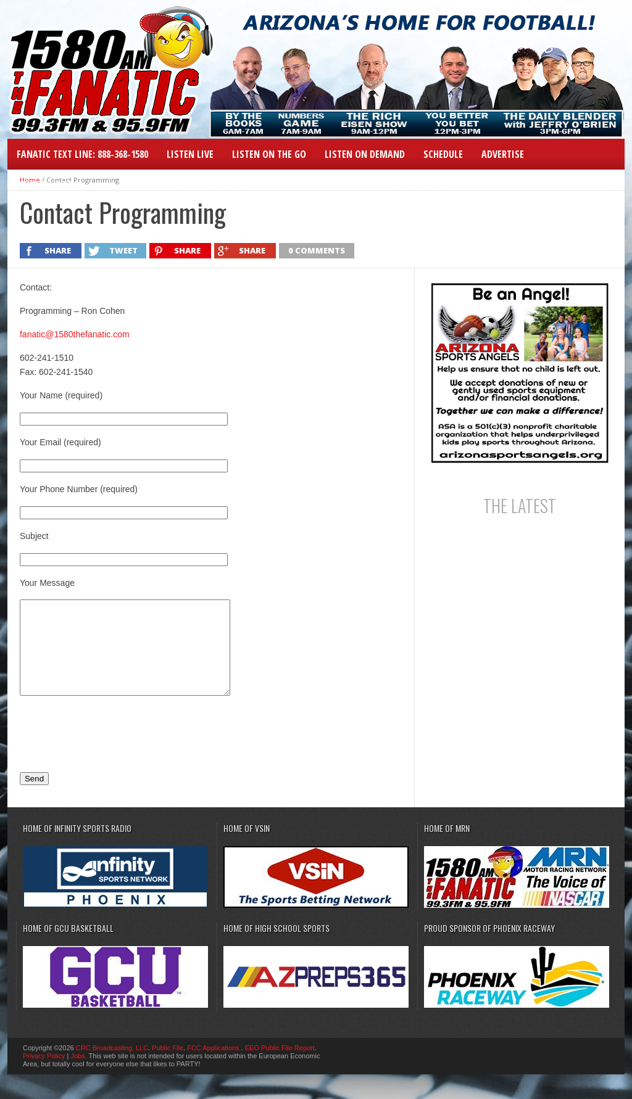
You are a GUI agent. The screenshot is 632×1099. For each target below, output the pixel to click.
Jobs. (78, 1074)
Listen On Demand (365, 154)
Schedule (443, 154)
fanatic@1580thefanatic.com (75, 334)
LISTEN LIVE (190, 154)
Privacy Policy (44, 1074)
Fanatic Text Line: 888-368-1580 (82, 154)
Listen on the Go (269, 154)
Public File (167, 1066)
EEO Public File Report (280, 1066)
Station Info (45, 185)
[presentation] (113, 752)
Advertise (502, 154)
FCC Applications (214, 1066)
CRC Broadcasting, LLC (112, 1066)
